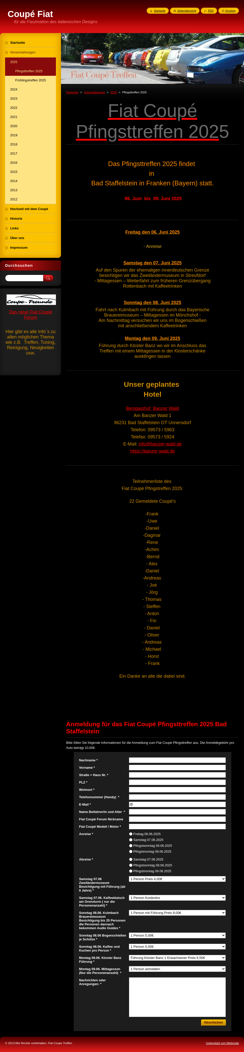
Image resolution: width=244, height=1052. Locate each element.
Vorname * (87, 767)
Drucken (230, 10)
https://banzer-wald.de (152, 451)
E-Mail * (85, 804)
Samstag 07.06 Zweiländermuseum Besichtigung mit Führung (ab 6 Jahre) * (102, 884)
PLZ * (83, 782)
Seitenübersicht (186, 10)
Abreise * (86, 859)
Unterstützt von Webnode (222, 1043)
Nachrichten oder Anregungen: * (92, 982)
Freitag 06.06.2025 (147, 834)
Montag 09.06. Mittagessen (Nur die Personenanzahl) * (100, 971)
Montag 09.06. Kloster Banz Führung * (100, 960)
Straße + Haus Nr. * (93, 775)
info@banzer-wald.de (160, 444)
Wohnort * (87, 790)
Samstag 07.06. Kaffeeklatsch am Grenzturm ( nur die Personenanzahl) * (102, 901)
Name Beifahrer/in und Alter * (102, 812)
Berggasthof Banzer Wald (152, 408)
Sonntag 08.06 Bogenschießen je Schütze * (102, 937)
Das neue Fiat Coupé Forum (30, 314)
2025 (113, 92)
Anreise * (86, 834)
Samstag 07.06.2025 (148, 840)
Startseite (72, 92)
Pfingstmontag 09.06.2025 (152, 851)
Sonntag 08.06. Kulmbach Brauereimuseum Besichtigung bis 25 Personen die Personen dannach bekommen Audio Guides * (102, 920)
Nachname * (88, 760)
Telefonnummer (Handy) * (99, 797)
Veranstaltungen (94, 92)
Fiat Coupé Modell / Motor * (100, 826)
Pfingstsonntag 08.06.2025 (152, 846)
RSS (211, 10)
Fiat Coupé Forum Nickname (101, 819)
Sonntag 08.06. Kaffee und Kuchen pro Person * (99, 948)
